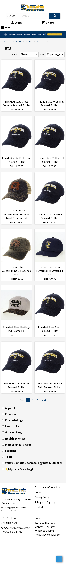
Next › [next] (44, 400)
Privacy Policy (42, 497)
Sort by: (15, 54)
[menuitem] (33, 408)
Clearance (11, 414)
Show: (42, 54)
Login (16, 22)
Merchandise (16, 41)
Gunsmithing (13, 432)
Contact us (40, 507)
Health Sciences (15, 438)
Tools (8, 456)
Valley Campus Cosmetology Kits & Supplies (33, 463)
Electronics (12, 426)
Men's (39, 41)
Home (3, 41)
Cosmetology (14, 420)
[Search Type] (13, 16)
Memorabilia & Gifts (18, 444)
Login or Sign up (45, 502)
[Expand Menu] (2, 27)
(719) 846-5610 (9, 523)
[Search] (34, 16)
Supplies (10, 450)
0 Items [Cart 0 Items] (48, 22)
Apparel (29, 41)
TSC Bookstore (9, 518)
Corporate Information (47, 487)
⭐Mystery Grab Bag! (19, 469)
